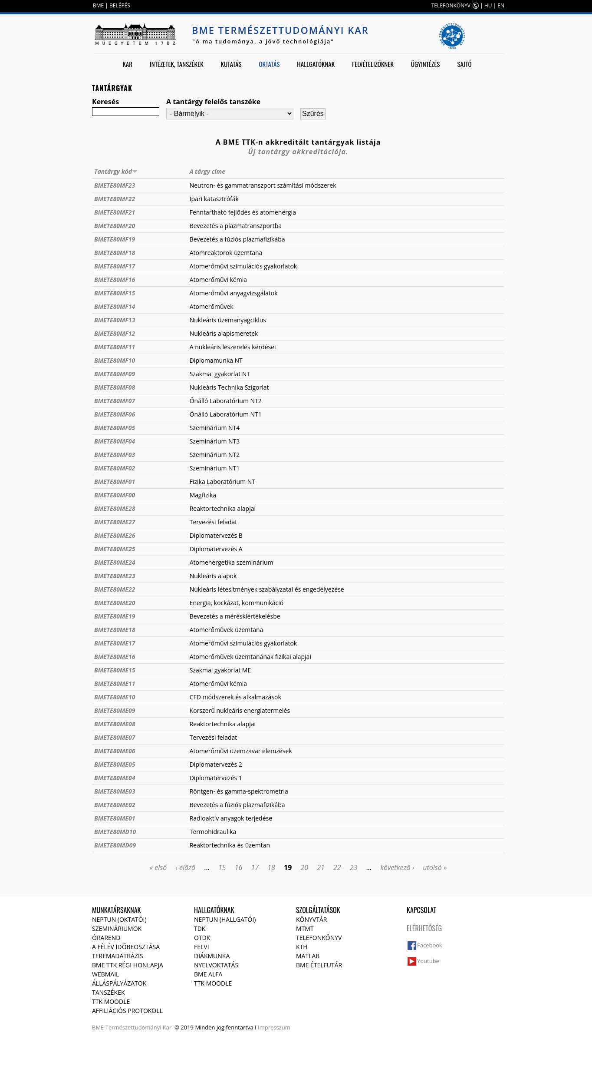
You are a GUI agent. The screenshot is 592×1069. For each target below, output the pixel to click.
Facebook (429, 945)
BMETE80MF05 (114, 428)
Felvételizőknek (373, 64)
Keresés (105, 101)
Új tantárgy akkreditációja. (298, 151)
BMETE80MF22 (114, 199)
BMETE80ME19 (114, 616)
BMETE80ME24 (114, 562)
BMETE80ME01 (114, 818)
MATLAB (307, 956)
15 (222, 867)
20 (304, 867)
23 (354, 867)
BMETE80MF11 (114, 347)
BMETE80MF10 (114, 360)
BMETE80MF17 (114, 266)
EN (500, 5)
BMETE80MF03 (114, 454)
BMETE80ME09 (114, 710)
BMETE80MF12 (114, 333)
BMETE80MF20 (114, 226)
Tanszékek (108, 992)
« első (158, 867)
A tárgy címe (207, 171)
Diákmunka (212, 956)
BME (98, 5)
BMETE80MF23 (114, 185)
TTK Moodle (111, 1001)
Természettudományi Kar (138, 1027)
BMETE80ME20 (114, 603)
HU (488, 5)
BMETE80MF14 (114, 306)
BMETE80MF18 (114, 252)
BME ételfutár (319, 965)
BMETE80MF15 (114, 293)
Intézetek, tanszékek (177, 64)
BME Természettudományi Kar (280, 29)
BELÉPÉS (119, 5)
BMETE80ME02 (114, 805)
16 (239, 867)
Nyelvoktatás (216, 965)
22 (337, 867)
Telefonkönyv (319, 937)
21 (321, 867)
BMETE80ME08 (114, 724)
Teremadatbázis (117, 956)
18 (271, 867)
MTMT (305, 928)
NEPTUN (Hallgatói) (225, 919)
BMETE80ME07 (114, 737)
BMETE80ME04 (114, 778)
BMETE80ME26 (114, 535)
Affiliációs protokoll (127, 1010)
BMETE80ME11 (114, 683)
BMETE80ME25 (114, 549)
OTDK (202, 937)
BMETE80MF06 (114, 414)
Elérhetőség (424, 928)
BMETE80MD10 (115, 831)
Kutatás (231, 64)
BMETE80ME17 (114, 643)
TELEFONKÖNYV (450, 5)
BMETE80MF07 (114, 401)
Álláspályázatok (119, 983)
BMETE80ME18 (114, 630)
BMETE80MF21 (114, 212)
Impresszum (274, 1027)
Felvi (201, 947)
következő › (397, 867)
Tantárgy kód (116, 171)
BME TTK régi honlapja (127, 965)
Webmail (105, 974)
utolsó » (435, 867)
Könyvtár (311, 919)
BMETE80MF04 (114, 441)
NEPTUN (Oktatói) (119, 919)
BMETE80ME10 (114, 697)
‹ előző (185, 867)
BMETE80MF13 (114, 320)
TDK (199, 928)
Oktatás (269, 64)
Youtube (428, 961)
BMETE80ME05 (114, 764)
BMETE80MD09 (115, 845)
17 (255, 867)
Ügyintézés (425, 64)
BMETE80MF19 (114, 239)
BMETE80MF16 (114, 279)
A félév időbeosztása (126, 947)
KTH (302, 947)
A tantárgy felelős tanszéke (213, 101)
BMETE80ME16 (114, 656)
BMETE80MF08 (114, 387)
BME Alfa (208, 974)
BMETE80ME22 (114, 589)
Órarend (106, 937)
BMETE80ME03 (114, 791)
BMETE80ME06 (114, 751)
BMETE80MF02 (114, 468)
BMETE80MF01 (114, 481)
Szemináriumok (116, 928)
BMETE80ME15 (114, 670)
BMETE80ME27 (114, 522)
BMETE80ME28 (114, 508)
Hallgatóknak (316, 64)
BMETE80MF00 (114, 495)
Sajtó (464, 64)
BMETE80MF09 (114, 374)
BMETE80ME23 (114, 576)
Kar (127, 64)
